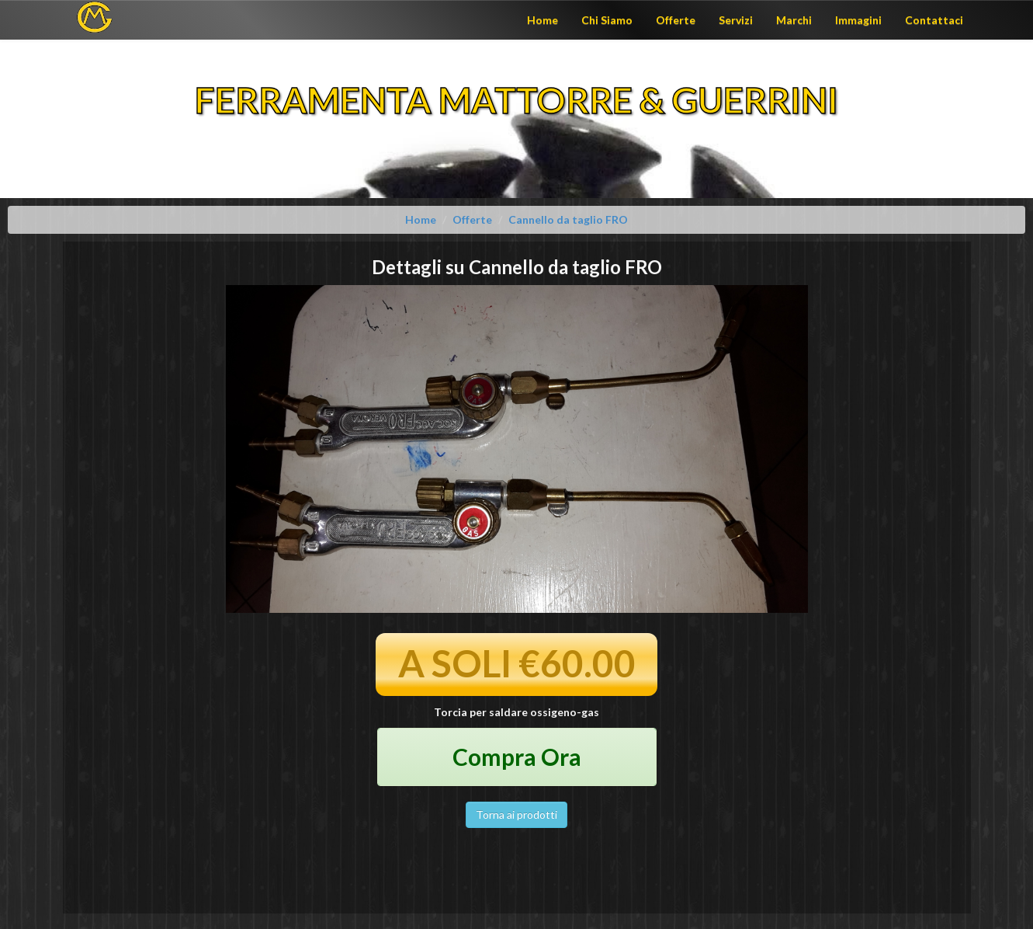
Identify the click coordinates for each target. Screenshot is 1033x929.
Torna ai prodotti (516, 814)
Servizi (736, 19)
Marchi (794, 19)
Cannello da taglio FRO (568, 219)
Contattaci (934, 19)
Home (542, 19)
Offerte (675, 19)
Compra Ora (516, 757)
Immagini (858, 19)
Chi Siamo (607, 19)
